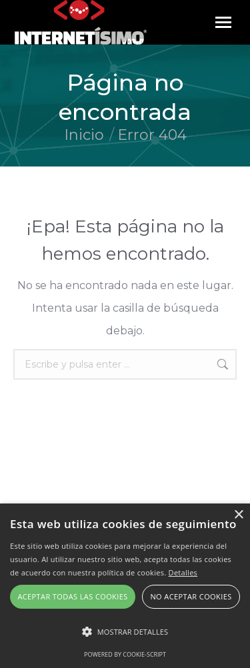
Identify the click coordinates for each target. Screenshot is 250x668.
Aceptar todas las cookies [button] (72, 596)
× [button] (238, 515)
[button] (125, 632)
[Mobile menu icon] (223, 22)
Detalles (183, 572)
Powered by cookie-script (125, 654)
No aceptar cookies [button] (190, 596)
